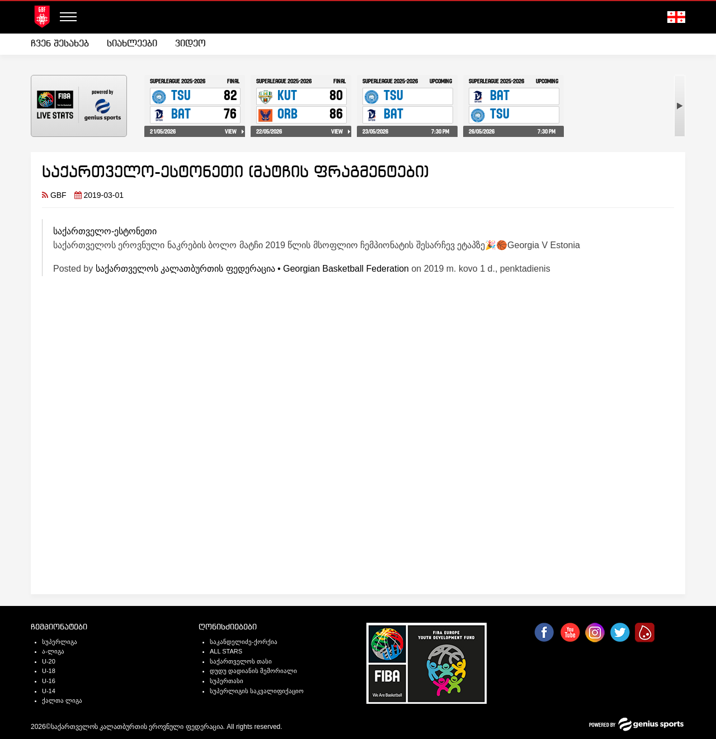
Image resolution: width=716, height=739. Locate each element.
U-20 (48, 661)
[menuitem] (64, 44)
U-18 (48, 670)
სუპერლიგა (59, 641)
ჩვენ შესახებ (60, 44)
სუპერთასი (226, 681)
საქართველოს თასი (241, 661)
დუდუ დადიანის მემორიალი (253, 670)
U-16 (48, 681)
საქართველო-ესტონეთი (105, 231)
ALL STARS (226, 651)
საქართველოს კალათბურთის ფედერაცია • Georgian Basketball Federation (252, 268)
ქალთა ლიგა (62, 700)
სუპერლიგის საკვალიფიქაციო (257, 691)
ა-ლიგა (53, 651)
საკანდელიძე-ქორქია (243, 641)
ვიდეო (190, 44)
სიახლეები (132, 44)
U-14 (48, 691)
